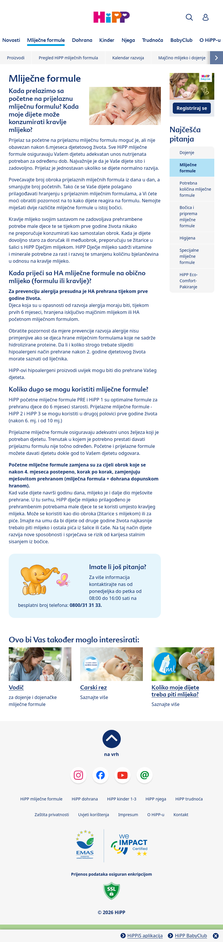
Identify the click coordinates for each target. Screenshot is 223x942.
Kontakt (180, 814)
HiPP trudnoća (189, 799)
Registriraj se (192, 108)
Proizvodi (15, 57)
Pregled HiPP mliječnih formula (68, 57)
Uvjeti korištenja (93, 814)
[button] (189, 17)
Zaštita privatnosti (52, 814)
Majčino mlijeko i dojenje (182, 57)
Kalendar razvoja (128, 57)
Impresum (128, 814)
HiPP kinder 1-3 (121, 799)
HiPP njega (155, 799)
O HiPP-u (155, 814)
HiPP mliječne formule (41, 799)
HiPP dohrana (85, 799)
